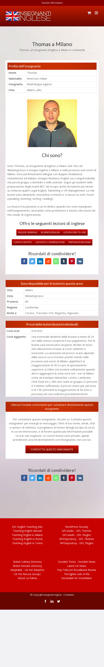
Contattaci (68, 594)
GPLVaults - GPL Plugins (77, 535)
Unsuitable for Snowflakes (76, 578)
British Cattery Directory (27, 561)
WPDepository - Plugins (76, 543)
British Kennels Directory (27, 566)
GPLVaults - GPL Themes (76, 530)
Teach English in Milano (27, 535)
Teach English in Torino (27, 543)
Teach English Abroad (27, 530)
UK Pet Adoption (27, 570)
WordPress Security (76, 526)
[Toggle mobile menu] (97, 13)
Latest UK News (76, 566)
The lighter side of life (76, 574)
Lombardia (78, 50)
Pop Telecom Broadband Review (76, 570)
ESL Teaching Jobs (27, 526)
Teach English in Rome (27, 539)
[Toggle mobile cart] (89, 13)
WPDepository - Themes (76, 539)
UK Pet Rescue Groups (27, 574)
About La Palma (27, 578)
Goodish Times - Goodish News (76, 561)
